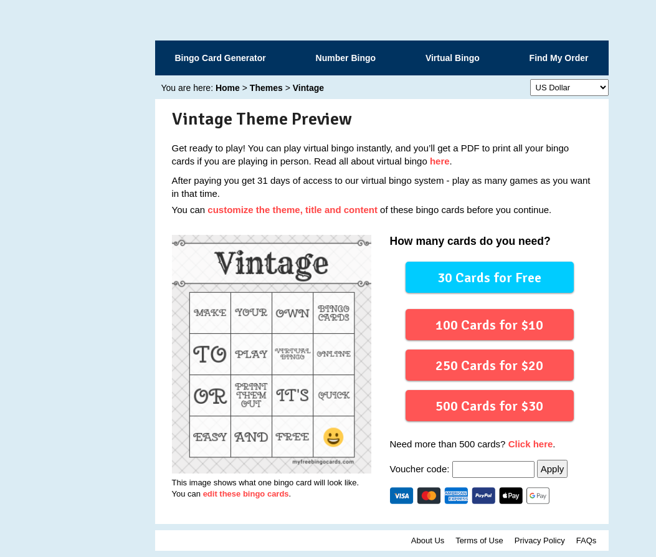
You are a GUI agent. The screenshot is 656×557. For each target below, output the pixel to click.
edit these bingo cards (246, 493)
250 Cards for (489, 365)
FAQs (586, 540)
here (440, 161)
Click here (530, 444)
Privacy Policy (540, 540)
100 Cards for (489, 324)
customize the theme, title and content (292, 209)
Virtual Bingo (452, 58)
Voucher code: (463, 469)
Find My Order (559, 58)
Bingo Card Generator (220, 58)
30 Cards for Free (489, 277)
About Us (427, 540)
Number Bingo (346, 58)
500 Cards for (489, 405)
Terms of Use (479, 540)
